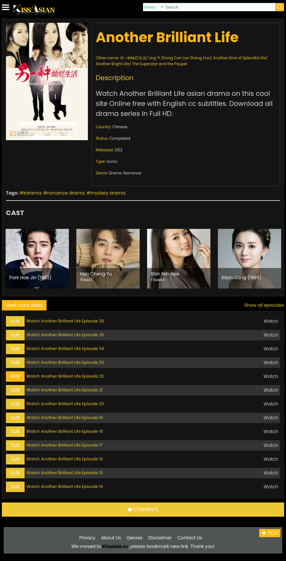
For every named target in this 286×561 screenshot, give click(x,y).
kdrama (32, 193)
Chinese (120, 127)
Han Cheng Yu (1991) (96, 276)
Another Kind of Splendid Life (239, 58)
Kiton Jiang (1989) (241, 277)
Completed (119, 138)
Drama (115, 173)
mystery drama (107, 193)
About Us (111, 538)
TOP (269, 533)
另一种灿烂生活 (133, 58)
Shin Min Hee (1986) (165, 276)
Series (112, 161)
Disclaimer (160, 538)
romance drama (65, 193)
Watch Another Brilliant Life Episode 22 (65, 376)
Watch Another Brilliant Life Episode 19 (64, 417)
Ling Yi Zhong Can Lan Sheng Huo (179, 58)
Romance (132, 173)
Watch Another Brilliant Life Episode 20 (65, 404)
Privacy (87, 538)
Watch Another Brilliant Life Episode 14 (64, 486)
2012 (119, 150)
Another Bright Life (112, 64)
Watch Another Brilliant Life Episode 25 (65, 335)
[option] (37, 259)
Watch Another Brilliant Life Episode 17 (64, 445)
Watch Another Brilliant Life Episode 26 (65, 321)
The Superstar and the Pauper (160, 64)
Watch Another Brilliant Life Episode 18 (64, 431)
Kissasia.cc (115, 546)
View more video (24, 305)
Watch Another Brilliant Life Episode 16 (64, 459)
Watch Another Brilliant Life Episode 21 (64, 390)
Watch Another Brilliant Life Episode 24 (65, 349)
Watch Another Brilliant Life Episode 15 (64, 473)
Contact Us (190, 538)
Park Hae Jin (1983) (30, 277)
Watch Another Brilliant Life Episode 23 (65, 362)
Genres (135, 538)
